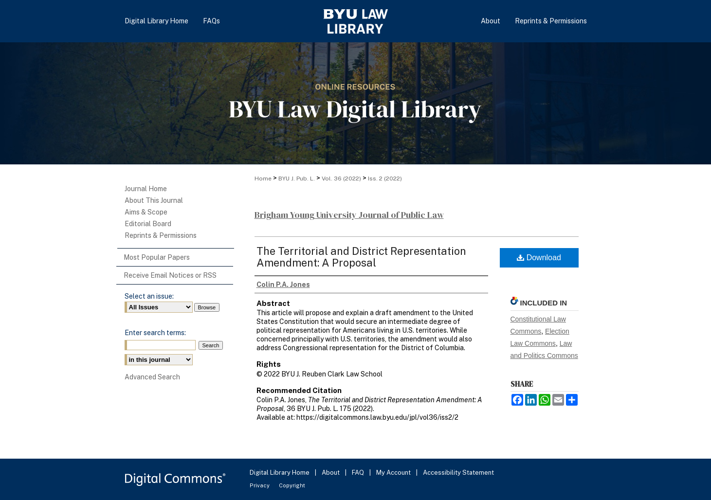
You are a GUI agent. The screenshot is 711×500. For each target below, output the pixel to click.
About (331, 472)
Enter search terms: (155, 333)
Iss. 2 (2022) (385, 178)
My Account (394, 472)
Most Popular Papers (157, 257)
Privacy (260, 485)
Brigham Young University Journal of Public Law (349, 215)
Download (539, 257)
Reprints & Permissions (161, 235)
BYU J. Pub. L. (296, 178)
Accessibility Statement (458, 472)
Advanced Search (152, 377)
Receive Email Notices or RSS (170, 275)
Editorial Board (148, 224)
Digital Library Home (280, 472)
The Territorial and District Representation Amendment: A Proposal (361, 257)
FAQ (358, 472)
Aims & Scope (146, 212)
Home (263, 178)
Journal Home (146, 189)
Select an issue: (149, 296)
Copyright (292, 485)
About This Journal (154, 200)
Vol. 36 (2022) (341, 178)
